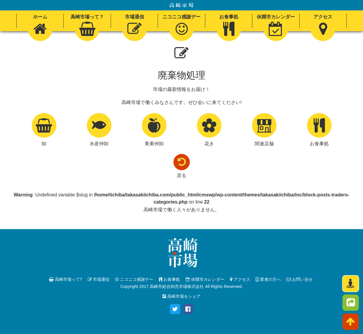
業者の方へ (268, 279)
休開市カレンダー (205, 279)
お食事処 (169, 279)
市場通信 (99, 279)
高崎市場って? (65, 279)
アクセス (240, 279)
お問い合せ (300, 279)
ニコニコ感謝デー (134, 279)
